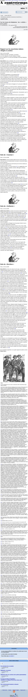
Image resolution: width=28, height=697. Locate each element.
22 (9, 212)
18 (16, 175)
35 (3, 289)
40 (9, 347)
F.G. (25, 29)
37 (6, 310)
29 (10, 233)
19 (26, 178)
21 (21, 184)
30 (8, 235)
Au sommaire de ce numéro (7, 666)
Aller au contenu (8, 0)
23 (26, 213)
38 (26, 312)
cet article (11, 656)
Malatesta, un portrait (6, 670)
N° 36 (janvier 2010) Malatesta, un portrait (4, 19)
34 (7, 281)
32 (2, 271)
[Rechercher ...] (20, 12)
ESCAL (14, 696)
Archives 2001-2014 (8, 15)
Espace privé (22, 690)
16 (23, 159)
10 (11, 109)
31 (11, 247)
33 (21, 273)
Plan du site (4, 690)
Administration (5, 12)
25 (3, 216)
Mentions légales (15, 690)
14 (21, 130)
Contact (9, 690)
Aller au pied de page (22, 0)
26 (24, 217)
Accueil (2, 15)
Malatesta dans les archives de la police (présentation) (13, 674)
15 (17, 132)
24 (18, 215)
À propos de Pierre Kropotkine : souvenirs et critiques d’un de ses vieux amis (11, 679)
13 (18, 123)
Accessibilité (3, 0)
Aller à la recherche (15, 0)
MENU (23, 8)
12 (19, 112)
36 (9, 293)
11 (26, 111)
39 (15, 328)
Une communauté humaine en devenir (9, 684)
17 (16, 166)
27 (6, 227)
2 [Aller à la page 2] (2, 663)
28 (8, 229)
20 (11, 182)
